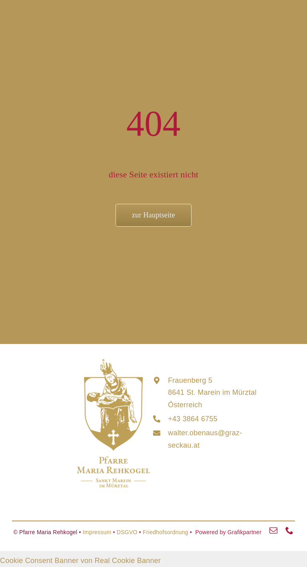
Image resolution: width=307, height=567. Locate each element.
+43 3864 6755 (192, 419)
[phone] (289, 531)
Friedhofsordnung (165, 532)
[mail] (273, 531)
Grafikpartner (244, 532)
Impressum (97, 532)
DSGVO (127, 532)
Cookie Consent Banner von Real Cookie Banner (80, 561)
